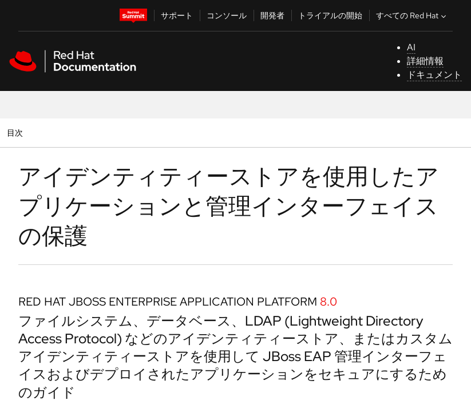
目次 (16, 132)
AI (411, 47)
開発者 (272, 15)
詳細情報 (425, 61)
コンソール (227, 15)
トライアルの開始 (330, 15)
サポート (177, 15)
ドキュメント (434, 75)
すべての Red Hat (412, 15)
